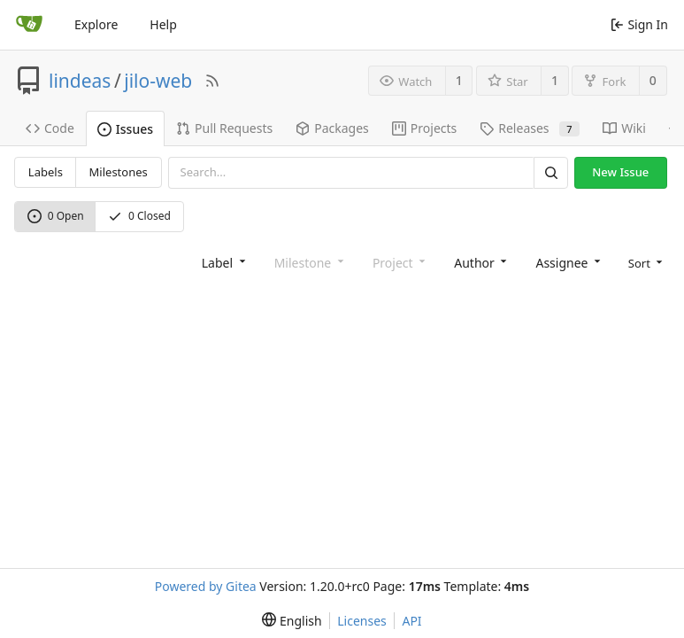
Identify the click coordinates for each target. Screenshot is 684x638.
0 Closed (139, 215)
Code (50, 128)
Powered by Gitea (206, 586)
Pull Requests (224, 128)
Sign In (639, 24)
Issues (125, 129)
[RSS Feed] (212, 81)
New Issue (620, 172)
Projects (424, 128)
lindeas (80, 80)
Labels (45, 172)
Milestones (118, 172)
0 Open (55, 215)
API (411, 620)
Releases (530, 128)
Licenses (362, 620)
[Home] (29, 25)
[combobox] (222, 262)
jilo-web (158, 80)
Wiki (624, 128)
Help (163, 24)
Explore (96, 24)
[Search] (550, 172)
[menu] (644, 262)
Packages (332, 128)
